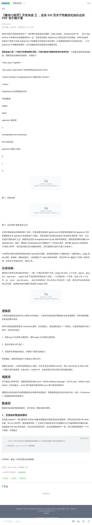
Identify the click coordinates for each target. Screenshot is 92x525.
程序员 (14, 478)
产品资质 (46, 513)
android (5, 478)
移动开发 (23, 478)
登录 (88, 3)
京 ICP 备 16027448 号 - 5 (46, 511)
